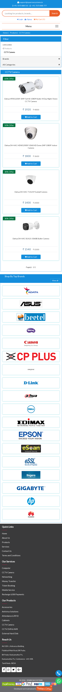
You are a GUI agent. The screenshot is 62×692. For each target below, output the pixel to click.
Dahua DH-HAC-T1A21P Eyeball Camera (31, 192)
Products (13, 33)
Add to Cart (31, 117)
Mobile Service (8, 590)
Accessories (7, 607)
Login (20, 19)
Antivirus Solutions (10, 611)
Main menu (57, 25)
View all (55, 280)
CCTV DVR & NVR (10, 629)
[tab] (31, 58)
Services (5, 546)
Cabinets (6, 620)
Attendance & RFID (10, 616)
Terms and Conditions (11, 555)
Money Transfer (9, 581)
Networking (7, 577)
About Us (6, 538)
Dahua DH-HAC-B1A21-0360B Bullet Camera (31, 238)
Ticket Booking (8, 585)
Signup (28, 19)
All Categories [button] (9, 64)
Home (5, 33)
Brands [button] (6, 59)
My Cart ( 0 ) (39, 19)
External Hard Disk (10, 633)
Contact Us (7, 551)
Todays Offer (44, 688)
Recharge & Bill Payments (13, 594)
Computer (6, 568)
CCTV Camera (8, 572)
